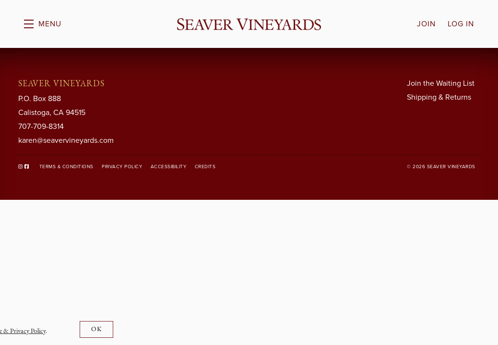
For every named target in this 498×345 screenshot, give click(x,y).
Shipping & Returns (439, 97)
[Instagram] (20, 166)
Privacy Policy (122, 166)
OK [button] (96, 329)
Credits (205, 166)
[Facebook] (26, 166)
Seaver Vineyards (249, 24)
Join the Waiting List (440, 83)
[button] (42, 24)
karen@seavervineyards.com (66, 140)
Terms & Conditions (66, 166)
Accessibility (169, 166)
